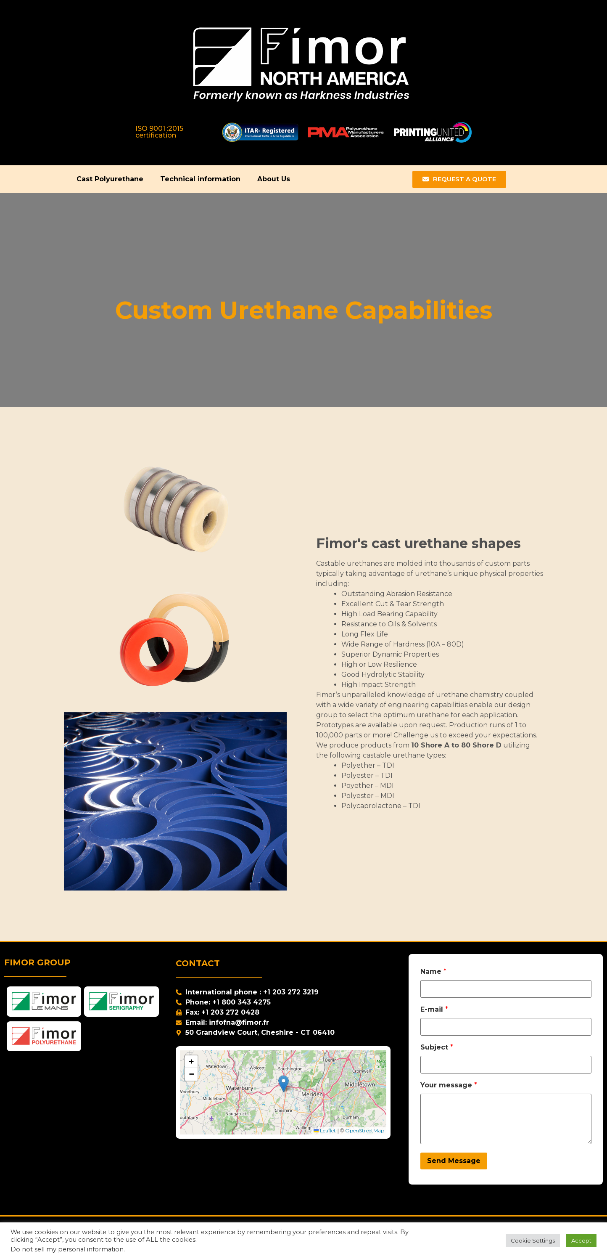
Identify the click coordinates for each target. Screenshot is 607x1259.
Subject (436, 1047)
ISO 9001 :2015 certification (159, 132)
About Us (273, 179)
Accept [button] (581, 1240)
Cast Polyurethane (110, 179)
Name (433, 971)
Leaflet (325, 1130)
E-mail (434, 1009)
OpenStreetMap (364, 1130)
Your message (448, 1085)
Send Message (453, 1161)
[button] (283, 1083)
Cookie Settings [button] (533, 1240)
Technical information (200, 179)
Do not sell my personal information (67, 1249)
